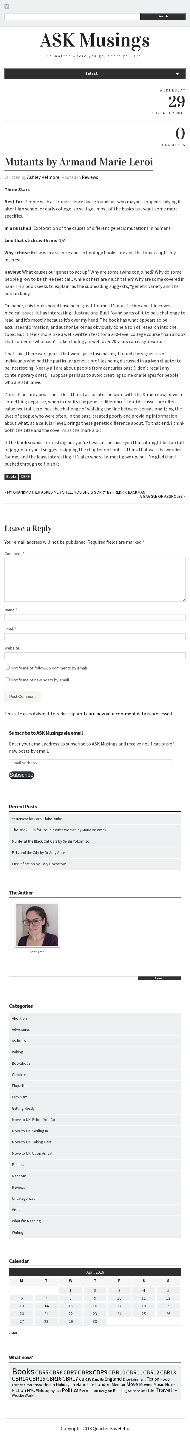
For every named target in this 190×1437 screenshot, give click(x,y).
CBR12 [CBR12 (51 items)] (151, 1372)
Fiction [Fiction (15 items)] (152, 1379)
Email (10, 629)
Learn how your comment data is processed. (128, 714)
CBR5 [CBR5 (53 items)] (41, 1372)
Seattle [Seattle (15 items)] (148, 1390)
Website (11, 648)
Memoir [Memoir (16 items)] (119, 1384)
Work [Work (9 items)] (29, 1395)
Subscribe (21, 775)
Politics (18, 1164)
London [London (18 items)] (103, 1384)
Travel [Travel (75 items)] (163, 1390)
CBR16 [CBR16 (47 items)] (53, 1378)
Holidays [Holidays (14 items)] (64, 1384)
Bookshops (21, 1063)
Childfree (19, 1074)
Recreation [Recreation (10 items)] (88, 1390)
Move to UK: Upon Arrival (32, 1153)
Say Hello (119, 1428)
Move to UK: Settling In (30, 1131)
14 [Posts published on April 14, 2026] (46, 1306)
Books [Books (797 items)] (23, 1371)
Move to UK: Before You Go (33, 1119)
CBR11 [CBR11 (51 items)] (134, 1372)
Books (11, 476)
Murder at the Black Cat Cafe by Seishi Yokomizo (50, 841)
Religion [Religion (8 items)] (105, 1390)
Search (163, 16)
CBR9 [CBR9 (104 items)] (100, 1372)
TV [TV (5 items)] (175, 1391)
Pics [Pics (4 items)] (58, 1391)
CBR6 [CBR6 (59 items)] (56, 1372)
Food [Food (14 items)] (165, 1379)
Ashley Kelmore (43, 177)
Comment (14, 553)
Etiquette (19, 1085)
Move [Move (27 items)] (132, 1384)
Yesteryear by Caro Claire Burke (37, 818)
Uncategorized (23, 1198)
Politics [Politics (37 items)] (70, 1390)
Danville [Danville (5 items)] (98, 1379)
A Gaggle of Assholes (161, 496)
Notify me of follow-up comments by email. (49, 668)
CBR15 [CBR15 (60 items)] (37, 1378)
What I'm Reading (26, 1221)
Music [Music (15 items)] (158, 1384)
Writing (17, 1232)
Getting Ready (23, 1108)
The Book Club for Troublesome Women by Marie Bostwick (59, 830)
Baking (17, 1052)
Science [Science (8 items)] (134, 1390)
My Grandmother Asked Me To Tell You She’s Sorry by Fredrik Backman (76, 492)
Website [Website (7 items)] (18, 1395)
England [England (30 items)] (113, 1379)
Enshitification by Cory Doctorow (39, 863)
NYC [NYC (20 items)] (31, 1390)
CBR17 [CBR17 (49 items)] (70, 1378)
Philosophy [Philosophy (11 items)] (45, 1390)
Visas (16, 1209)
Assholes (19, 1040)
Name (10, 610)
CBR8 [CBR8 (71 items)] (85, 1372)
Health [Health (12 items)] (49, 1384)
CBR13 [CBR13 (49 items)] (168, 1372)
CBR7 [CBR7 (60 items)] (70, 1372)
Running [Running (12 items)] (120, 1390)
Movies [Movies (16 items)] (145, 1384)
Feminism (19, 1097)
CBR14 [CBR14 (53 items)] (20, 1378)
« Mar (13, 1333)
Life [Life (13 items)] (90, 1384)
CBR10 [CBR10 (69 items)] (116, 1372)
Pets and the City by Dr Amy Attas (38, 852)
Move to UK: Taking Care (31, 1142)
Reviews (90, 177)
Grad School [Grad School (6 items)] (33, 1384)
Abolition (19, 1018)
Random (19, 1176)
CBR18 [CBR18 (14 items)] (85, 1379)
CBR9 (25, 476)
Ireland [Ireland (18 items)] (79, 1384)
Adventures (21, 1029)
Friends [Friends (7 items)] (17, 1384)
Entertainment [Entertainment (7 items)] (134, 1379)
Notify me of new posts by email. (40, 680)
